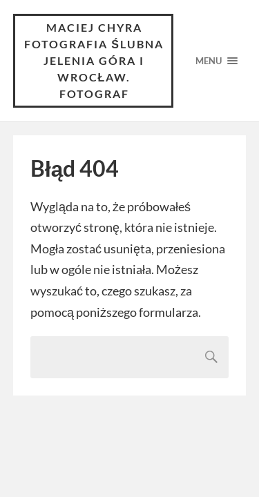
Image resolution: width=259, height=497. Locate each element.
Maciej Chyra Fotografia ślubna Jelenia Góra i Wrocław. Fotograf (94, 60)
